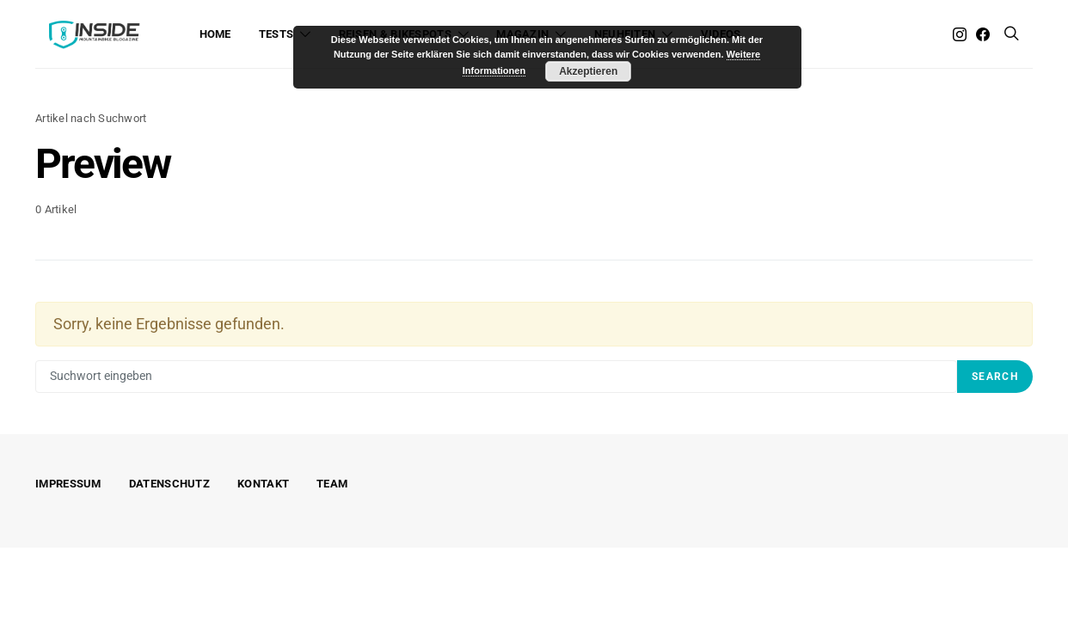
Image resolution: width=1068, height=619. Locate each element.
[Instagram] (960, 34)
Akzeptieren (588, 71)
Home (215, 34)
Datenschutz (169, 483)
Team (331, 483)
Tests (276, 34)
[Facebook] (983, 34)
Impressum (68, 483)
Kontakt (263, 483)
